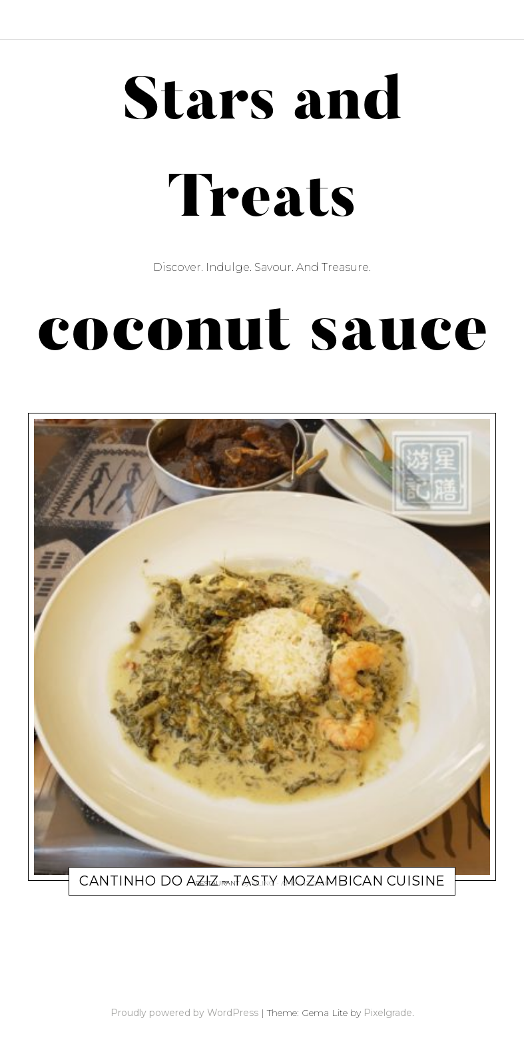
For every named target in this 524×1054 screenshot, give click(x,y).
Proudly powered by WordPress (184, 1013)
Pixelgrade (388, 1013)
